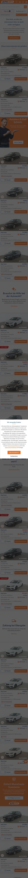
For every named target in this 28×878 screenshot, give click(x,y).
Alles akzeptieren (14, 452)
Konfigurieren (14, 456)
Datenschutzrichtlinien (11, 447)
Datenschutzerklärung (13, 445)
